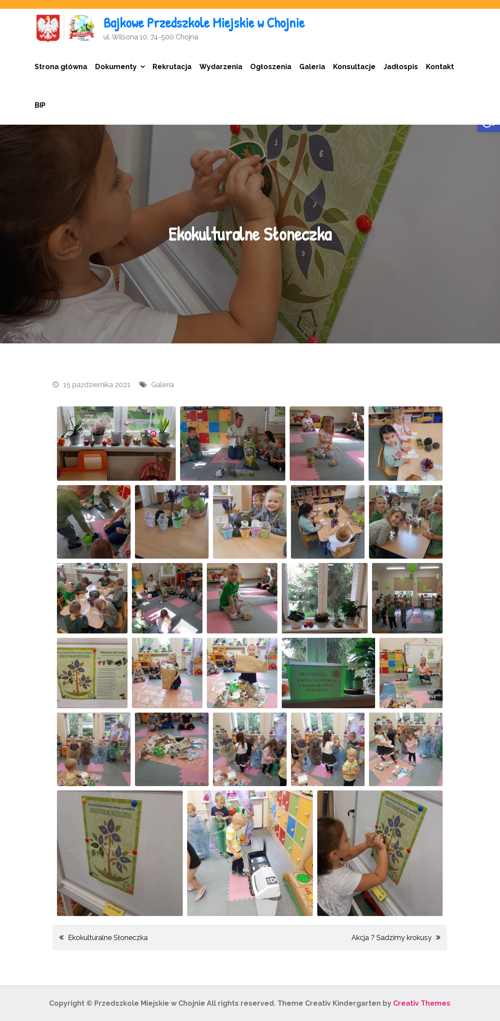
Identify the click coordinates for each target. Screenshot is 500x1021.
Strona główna (61, 67)
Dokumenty (116, 67)
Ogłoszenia (270, 67)
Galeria (312, 67)
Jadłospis (400, 67)
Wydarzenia (220, 67)
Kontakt (440, 67)
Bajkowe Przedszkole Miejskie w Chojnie (204, 22)
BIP (40, 105)
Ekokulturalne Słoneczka (108, 938)
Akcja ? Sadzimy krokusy (391, 938)
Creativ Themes (421, 1003)
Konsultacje (354, 67)
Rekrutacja (171, 67)
